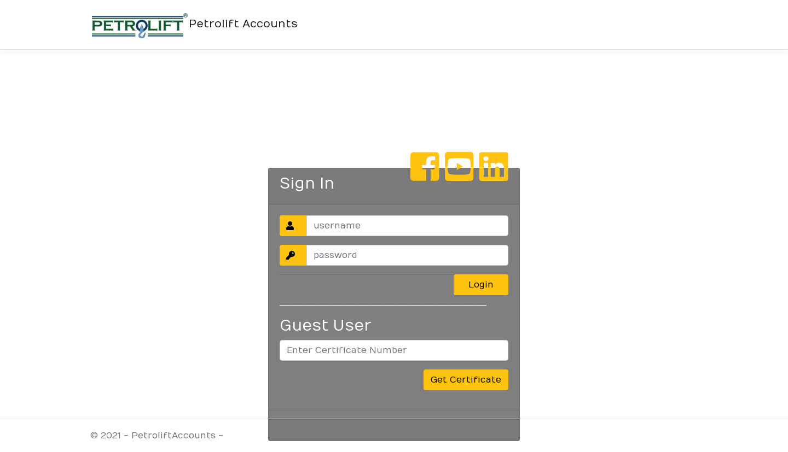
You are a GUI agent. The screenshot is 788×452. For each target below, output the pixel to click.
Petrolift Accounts (194, 24)
